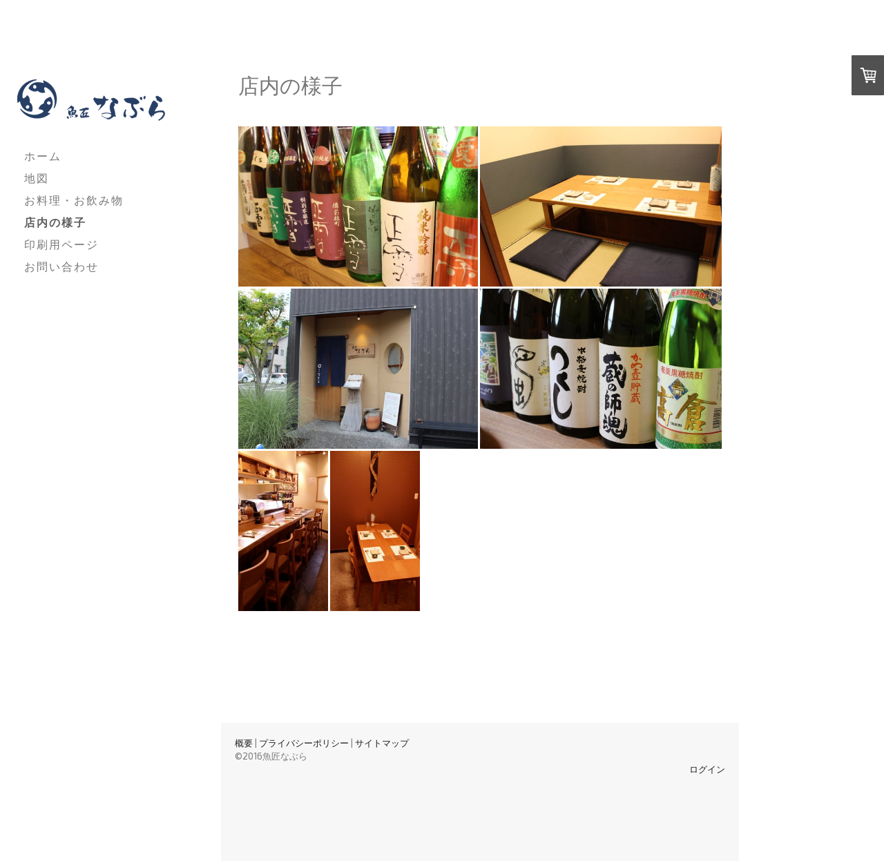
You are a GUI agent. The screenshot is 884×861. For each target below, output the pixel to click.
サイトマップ (382, 742)
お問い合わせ (61, 266)
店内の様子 (55, 222)
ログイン (707, 769)
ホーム (42, 155)
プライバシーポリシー (304, 742)
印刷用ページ (61, 244)
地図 (36, 177)
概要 (244, 742)
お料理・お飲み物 (74, 199)
